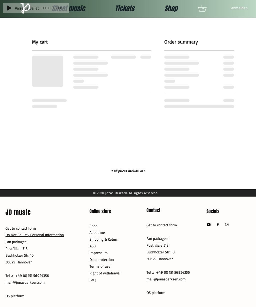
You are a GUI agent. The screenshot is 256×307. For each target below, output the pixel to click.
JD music (18, 212)
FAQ (93, 279)
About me (97, 232)
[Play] (9, 8)
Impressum (99, 252)
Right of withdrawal (105, 273)
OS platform (156, 292)
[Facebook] (218, 224)
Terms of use (100, 266)
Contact (153, 210)
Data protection (102, 259)
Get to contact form (161, 225)
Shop (94, 225)
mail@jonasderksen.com (166, 279)
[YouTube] (208, 224)
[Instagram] (226, 224)
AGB (93, 246)
